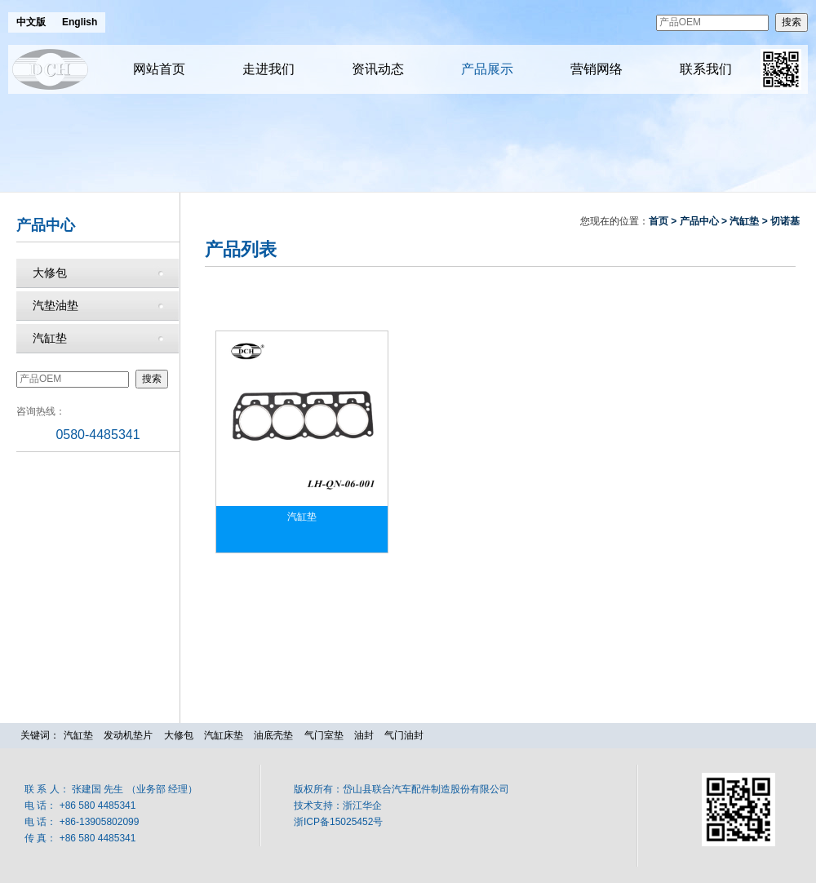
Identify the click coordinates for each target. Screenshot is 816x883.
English (79, 22)
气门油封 (404, 735)
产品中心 (699, 221)
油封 (364, 735)
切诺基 (785, 221)
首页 (658, 221)
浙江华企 (362, 805)
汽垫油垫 (55, 305)
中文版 (31, 22)
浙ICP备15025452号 (338, 822)
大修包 (50, 272)
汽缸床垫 (223, 735)
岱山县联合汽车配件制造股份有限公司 (426, 789)
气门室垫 (324, 735)
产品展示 (487, 69)
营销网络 (596, 69)
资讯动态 (378, 69)
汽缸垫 (50, 337)
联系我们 (706, 69)
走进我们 (268, 69)
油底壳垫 (273, 735)
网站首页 (159, 69)
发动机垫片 (128, 735)
